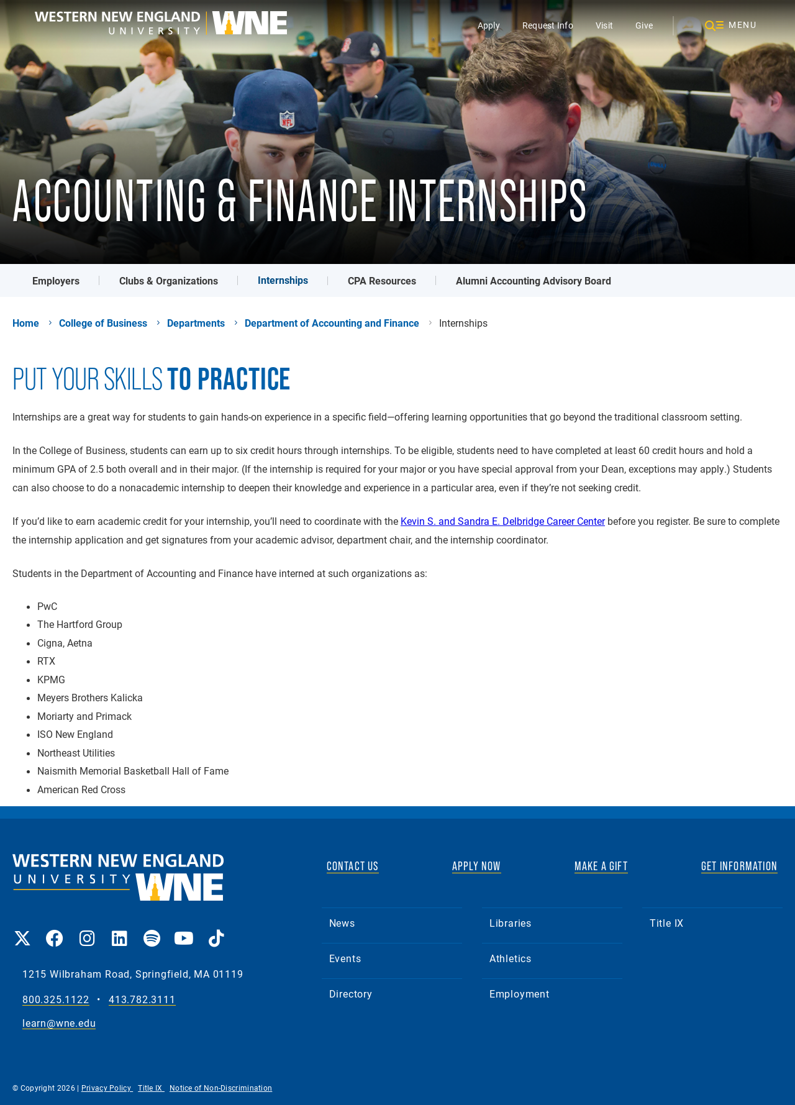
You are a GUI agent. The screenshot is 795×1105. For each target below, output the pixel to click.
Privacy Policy (107, 1088)
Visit (604, 25)
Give (644, 25)
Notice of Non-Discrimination (221, 1088)
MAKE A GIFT (601, 866)
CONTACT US (353, 866)
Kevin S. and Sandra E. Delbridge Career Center (503, 520)
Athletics (510, 958)
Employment (519, 993)
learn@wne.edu (59, 1023)
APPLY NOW (476, 866)
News (342, 922)
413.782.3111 (142, 1000)
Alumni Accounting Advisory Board (533, 280)
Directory (351, 993)
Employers (56, 280)
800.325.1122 (55, 1000)
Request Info (547, 25)
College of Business (103, 323)
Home (25, 323)
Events (345, 958)
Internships (283, 279)
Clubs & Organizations (168, 280)
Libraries (510, 922)
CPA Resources (382, 280)
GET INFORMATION (739, 866)
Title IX (667, 922)
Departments (196, 323)
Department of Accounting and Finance (332, 323)
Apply (489, 25)
